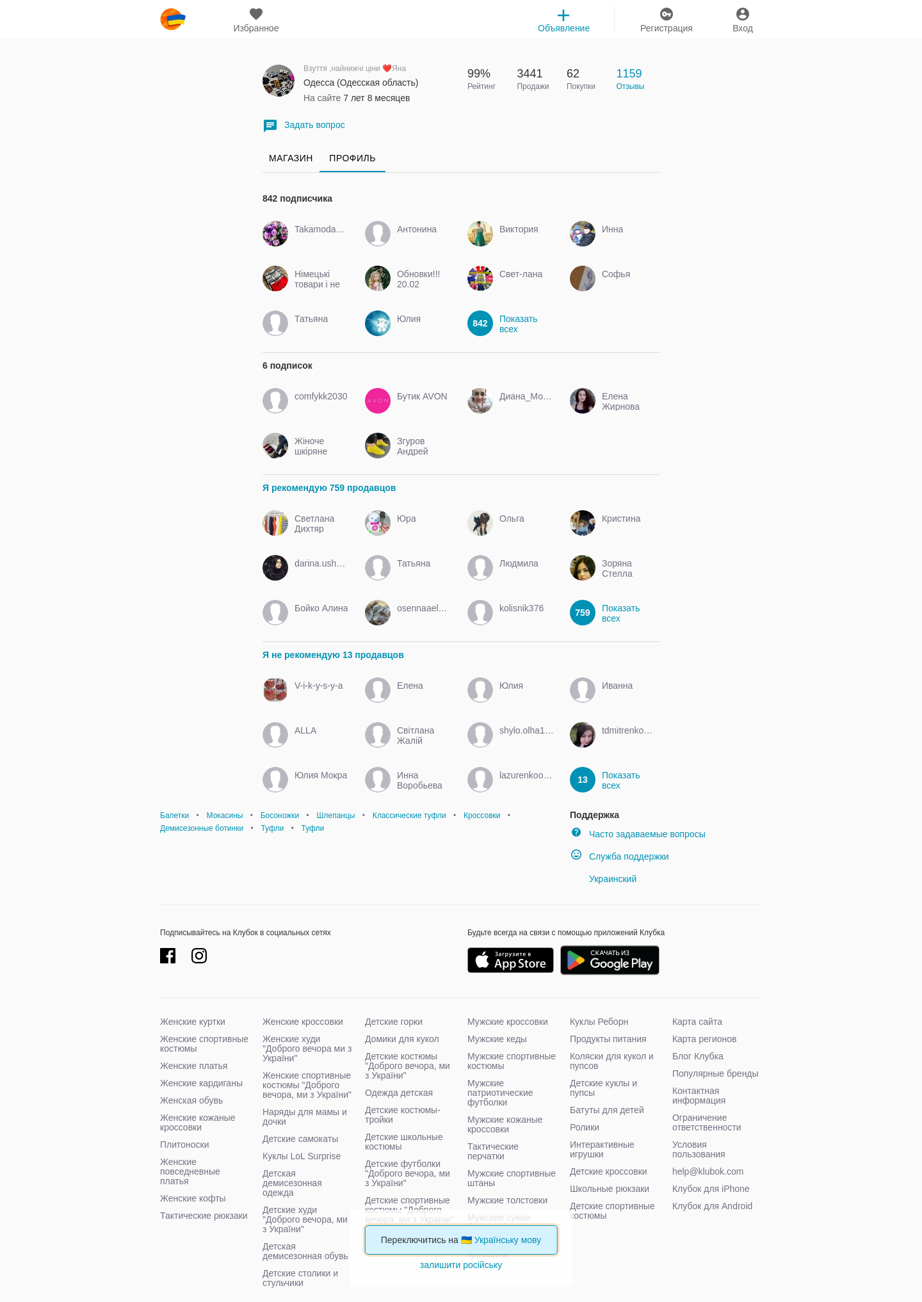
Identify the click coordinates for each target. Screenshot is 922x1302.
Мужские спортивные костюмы (511, 1061)
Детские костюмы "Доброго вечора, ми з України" (407, 1066)
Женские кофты (193, 1198)
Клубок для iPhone (711, 1189)
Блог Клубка (698, 1056)
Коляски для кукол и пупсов (612, 1061)
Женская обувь (191, 1100)
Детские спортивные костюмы (612, 1211)
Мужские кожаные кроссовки (505, 1124)
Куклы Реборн (599, 1022)
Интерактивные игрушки (602, 1149)
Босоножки (280, 815)
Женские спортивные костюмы (204, 1044)
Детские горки (394, 1022)
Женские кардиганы (201, 1083)
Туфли (272, 828)
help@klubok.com (708, 1171)
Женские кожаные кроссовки (198, 1122)
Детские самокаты (300, 1139)
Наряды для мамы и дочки (305, 1117)
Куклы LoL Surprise (302, 1156)
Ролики (584, 1127)
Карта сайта (697, 1022)
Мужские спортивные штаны (511, 1178)
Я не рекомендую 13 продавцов (333, 655)
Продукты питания (608, 1039)
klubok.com (173, 19)
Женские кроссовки (303, 1022)
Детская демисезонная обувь (305, 1251)
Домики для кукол (402, 1039)
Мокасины (225, 815)
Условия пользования (698, 1149)
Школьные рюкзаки (609, 1189)
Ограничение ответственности (706, 1122)
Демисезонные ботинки (201, 828)
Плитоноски (184, 1144)
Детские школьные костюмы (404, 1142)
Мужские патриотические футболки (500, 1092)
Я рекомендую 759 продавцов (329, 488)
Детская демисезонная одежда (292, 1183)
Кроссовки (482, 815)
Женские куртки (192, 1022)
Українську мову (508, 1240)
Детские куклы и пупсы (603, 1088)
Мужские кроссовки (507, 1022)
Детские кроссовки (608, 1171)
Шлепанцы (335, 815)
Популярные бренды (715, 1073)
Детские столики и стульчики (300, 1278)
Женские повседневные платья (190, 1171)
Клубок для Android (712, 1206)
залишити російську (461, 1265)
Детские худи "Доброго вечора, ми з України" (305, 1219)
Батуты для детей (607, 1110)
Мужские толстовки (507, 1200)
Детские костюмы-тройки (403, 1115)
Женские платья (193, 1066)
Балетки (174, 815)
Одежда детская (399, 1093)
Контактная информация (698, 1095)
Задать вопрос (304, 126)
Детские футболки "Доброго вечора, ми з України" (407, 1173)
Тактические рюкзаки (204, 1215)
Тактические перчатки (493, 1151)
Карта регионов (704, 1039)
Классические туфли (409, 815)
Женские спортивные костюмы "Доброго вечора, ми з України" (307, 1085)
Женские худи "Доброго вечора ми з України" (307, 1048)
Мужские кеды (497, 1039)
